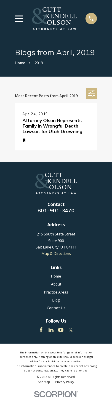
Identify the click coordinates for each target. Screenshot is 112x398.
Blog (56, 300)
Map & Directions (56, 253)
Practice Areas (56, 292)
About (56, 284)
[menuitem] (44, 382)
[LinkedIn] (50, 329)
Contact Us (56, 307)
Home (56, 276)
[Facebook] (41, 329)
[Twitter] (70, 329)
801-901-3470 (56, 210)
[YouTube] (60, 329)
